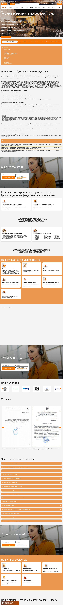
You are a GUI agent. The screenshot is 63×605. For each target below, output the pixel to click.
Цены (26, 7)
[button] (3, 427)
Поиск (12, 3)
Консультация (6, 62)
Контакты (59, 7)
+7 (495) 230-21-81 (55, 1)
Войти (59, 3)
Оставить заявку (7, 57)
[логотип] (4, 7)
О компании (16, 7)
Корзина (52, 3)
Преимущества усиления (8, 54)
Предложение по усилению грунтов (10, 53)
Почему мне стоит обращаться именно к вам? (11, 520)
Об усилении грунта (7, 50)
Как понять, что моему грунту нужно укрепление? (11, 478)
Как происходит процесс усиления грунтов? (10, 482)
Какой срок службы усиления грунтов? (9, 474)
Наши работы (37, 7)
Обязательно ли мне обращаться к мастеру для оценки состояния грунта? (16, 509)
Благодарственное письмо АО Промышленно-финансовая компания (16, 448)
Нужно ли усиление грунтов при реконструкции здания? (13, 490)
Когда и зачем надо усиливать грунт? (9, 501)
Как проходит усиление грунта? (8, 505)
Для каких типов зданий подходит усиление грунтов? (12, 486)
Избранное (44, 3)
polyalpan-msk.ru (4, 116)
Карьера (53, 7)
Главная (10, 7)
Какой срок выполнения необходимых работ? (11, 513)
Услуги (22, 7)
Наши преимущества (8, 63)
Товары (31, 7)
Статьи (49, 7)
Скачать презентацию (9, 41)
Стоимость (6, 52)
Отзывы (43, 7)
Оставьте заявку (6, 36)
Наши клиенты (6, 58)
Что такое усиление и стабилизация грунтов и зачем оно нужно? (14, 463)
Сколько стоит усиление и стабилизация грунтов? (11, 470)
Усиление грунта (7, 49)
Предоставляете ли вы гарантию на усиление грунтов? (12, 497)
